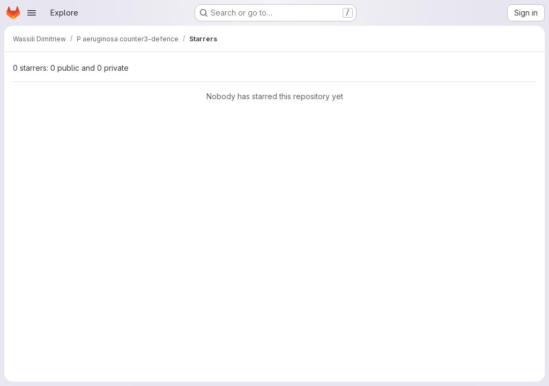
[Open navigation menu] (31, 12)
